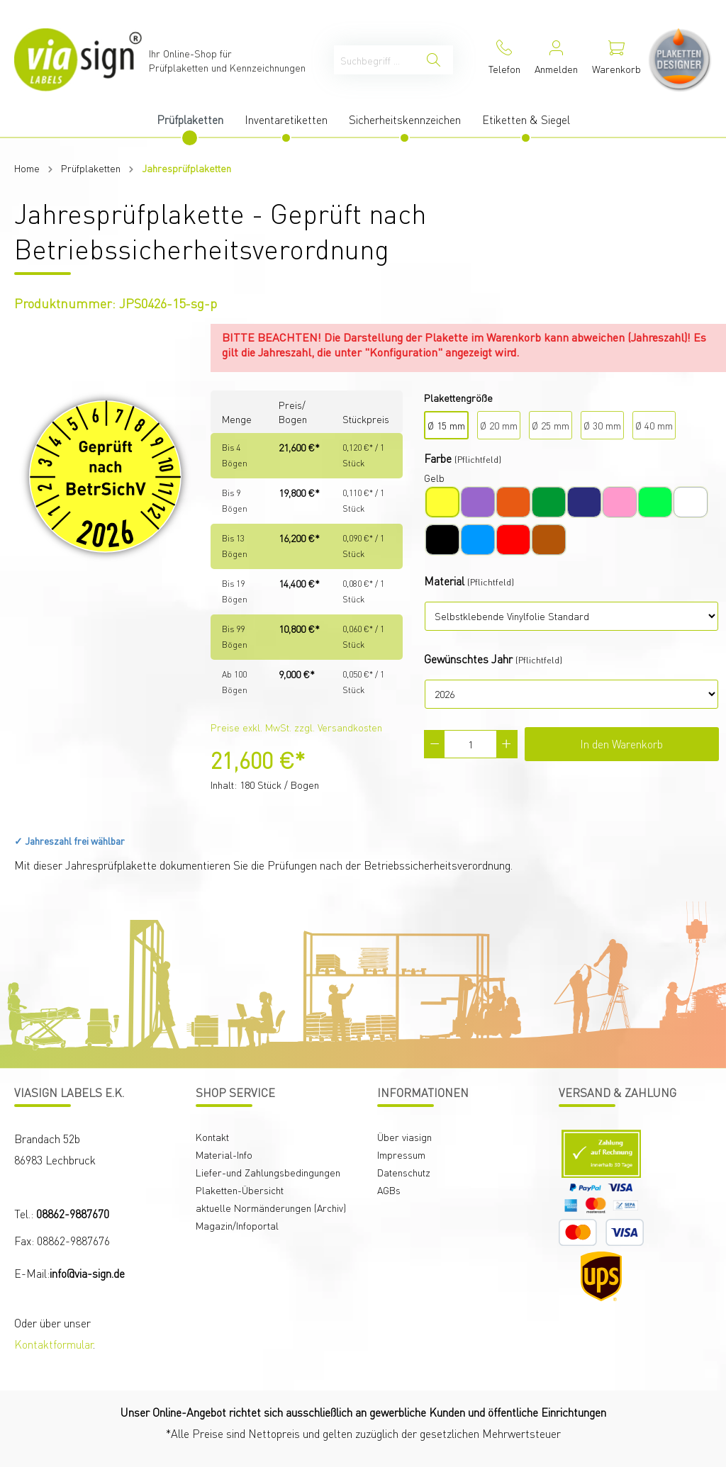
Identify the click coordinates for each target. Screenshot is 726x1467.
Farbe (438, 458)
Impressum (401, 1154)
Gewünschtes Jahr (468, 658)
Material (444, 581)
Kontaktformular (53, 1344)
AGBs (389, 1190)
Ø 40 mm (654, 425)
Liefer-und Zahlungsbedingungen (268, 1172)
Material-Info (224, 1154)
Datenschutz (403, 1172)
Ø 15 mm (446, 425)
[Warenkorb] (616, 60)
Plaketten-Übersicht (240, 1190)
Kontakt (212, 1136)
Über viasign (404, 1136)
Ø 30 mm (602, 425)
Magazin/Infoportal (237, 1225)
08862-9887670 (72, 1213)
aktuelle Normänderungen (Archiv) (271, 1207)
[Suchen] (433, 59)
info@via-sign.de (87, 1273)
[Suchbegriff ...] (374, 59)
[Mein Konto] (556, 60)
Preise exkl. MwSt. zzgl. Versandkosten (296, 727)
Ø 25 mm (550, 425)
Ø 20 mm (499, 425)
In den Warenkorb (621, 743)
